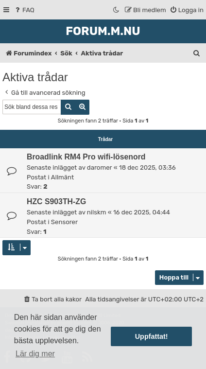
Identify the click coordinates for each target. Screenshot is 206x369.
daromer (99, 167)
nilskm (96, 212)
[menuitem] (24, 10)
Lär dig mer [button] (35, 354)
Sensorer (64, 222)
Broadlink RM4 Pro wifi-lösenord (86, 157)
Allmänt (62, 177)
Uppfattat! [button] (151, 336)
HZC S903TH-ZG (56, 201)
